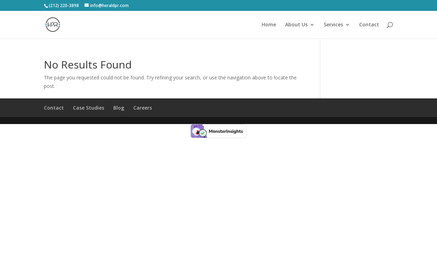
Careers (142, 107)
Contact (369, 25)
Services (333, 25)
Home (269, 25)
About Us (296, 25)
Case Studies (88, 107)
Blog (118, 107)
